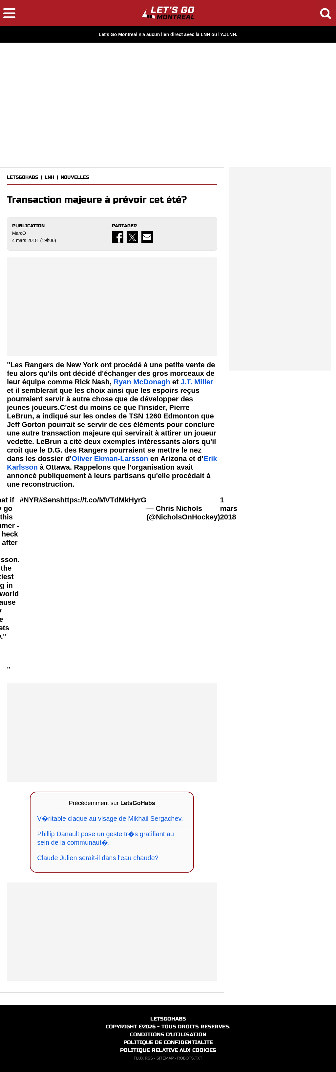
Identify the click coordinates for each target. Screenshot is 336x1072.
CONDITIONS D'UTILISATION (168, 1034)
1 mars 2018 (229, 508)
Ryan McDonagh (142, 382)
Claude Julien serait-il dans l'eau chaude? (97, 857)
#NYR (29, 500)
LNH (49, 177)
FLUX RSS (143, 1058)
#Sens (49, 500)
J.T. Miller (196, 382)
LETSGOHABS (22, 177)
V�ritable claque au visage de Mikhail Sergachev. (110, 818)
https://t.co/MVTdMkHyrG (103, 500)
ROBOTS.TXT (189, 1058)
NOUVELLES (75, 177)
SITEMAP (165, 1058)
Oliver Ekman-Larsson (110, 459)
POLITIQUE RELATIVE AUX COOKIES (168, 1050)
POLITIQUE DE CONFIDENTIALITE (168, 1042)
